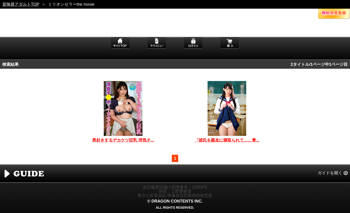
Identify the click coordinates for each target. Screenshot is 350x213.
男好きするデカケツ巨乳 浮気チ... (123, 140)
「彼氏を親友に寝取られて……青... (227, 140)
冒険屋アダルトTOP (20, 4)
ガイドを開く (330, 173)
